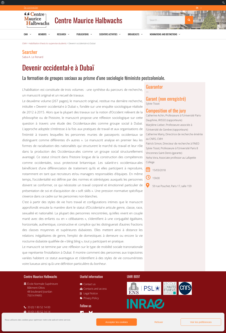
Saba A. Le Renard (32, 57)
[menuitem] (3, 2)
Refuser (159, 322)
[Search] (189, 20)
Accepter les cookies (116, 322)
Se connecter (31, 7)
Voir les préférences (201, 322)
